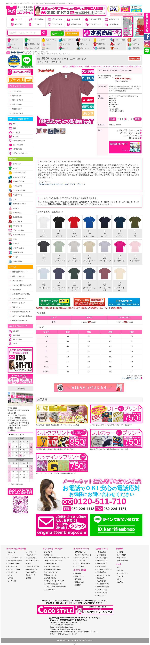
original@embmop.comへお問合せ (126, 14)
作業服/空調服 (133, 48)
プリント (13, 124)
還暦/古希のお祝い (50, 578)
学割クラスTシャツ (17, 276)
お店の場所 (14, 335)
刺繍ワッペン (79, 576)
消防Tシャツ (81, 44)
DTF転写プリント (81, 552)
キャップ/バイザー (32, 566)
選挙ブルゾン (15, 307)
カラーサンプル (15, 145)
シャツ (11, 44)
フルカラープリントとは (130, 133)
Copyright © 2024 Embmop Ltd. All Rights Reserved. (75, 640)
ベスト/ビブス (99, 40)
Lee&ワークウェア (17, 303)
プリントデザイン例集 (82, 563)
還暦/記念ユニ (15, 217)
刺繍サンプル (79, 582)
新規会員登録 (72, 33)
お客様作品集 (73, 24)
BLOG (119, 568)
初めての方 (16, 24)
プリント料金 (54, 19)
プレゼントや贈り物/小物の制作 (55, 587)
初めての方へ (101, 578)
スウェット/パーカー (66, 41)
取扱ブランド (101, 595)
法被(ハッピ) (30, 575)
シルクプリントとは (132, 135)
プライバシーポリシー (104, 569)
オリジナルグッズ (31, 48)
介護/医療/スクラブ (31, 44)
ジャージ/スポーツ (17, 181)
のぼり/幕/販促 (99, 48)
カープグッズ (116, 44)
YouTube (120, 582)
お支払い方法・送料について (128, 130)
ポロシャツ (12, 40)
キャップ (63, 48)
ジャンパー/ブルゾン (48, 41)
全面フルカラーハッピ (19, 321)
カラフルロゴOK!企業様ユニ (21, 316)
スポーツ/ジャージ (83, 40)
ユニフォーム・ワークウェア (54, 581)
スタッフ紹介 (15, 339)
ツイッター (121, 576)
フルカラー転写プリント (83, 555)
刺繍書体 (78, 585)
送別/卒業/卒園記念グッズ (20, 312)
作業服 (28, 578)
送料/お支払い (92, 24)
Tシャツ (28, 40)
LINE (119, 579)
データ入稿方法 (102, 592)
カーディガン (64, 44)
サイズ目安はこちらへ (130, 378)
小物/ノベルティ (82, 48)
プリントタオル (13, 48)
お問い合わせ (111, 19)
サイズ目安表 (15, 104)
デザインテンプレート (18, 153)
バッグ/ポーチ (133, 44)
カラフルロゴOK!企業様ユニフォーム (57, 558)
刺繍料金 (73, 19)
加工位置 (13, 136)
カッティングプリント (82, 558)
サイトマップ (121, 558)
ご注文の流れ (35, 19)
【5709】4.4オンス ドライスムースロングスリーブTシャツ (61, 184)
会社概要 (111, 24)
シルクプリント (80, 561)
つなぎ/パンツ (133, 40)
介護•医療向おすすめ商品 (20, 294)
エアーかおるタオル (18, 298)
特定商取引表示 (122, 561)
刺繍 (12, 128)
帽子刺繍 (78, 579)
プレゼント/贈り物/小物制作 (20, 285)
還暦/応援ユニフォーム (19, 272)
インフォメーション (103, 575)
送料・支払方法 (16, 100)
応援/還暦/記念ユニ (100, 44)
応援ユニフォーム (50, 575)
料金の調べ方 (15, 96)
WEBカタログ (16, 109)
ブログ (35, 24)
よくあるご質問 (92, 19)
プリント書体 (79, 566)
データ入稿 (14, 132)
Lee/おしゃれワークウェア (53, 561)
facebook (120, 570)
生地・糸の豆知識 (16, 141)
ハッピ (114, 48)
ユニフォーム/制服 (117, 40)
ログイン (57, 33)
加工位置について (103, 584)
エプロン (46, 44)
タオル (45, 48)
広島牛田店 (20, 389)
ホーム (16, 19)
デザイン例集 (54, 24)
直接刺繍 (78, 573)
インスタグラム (122, 573)
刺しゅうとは (134, 138)
